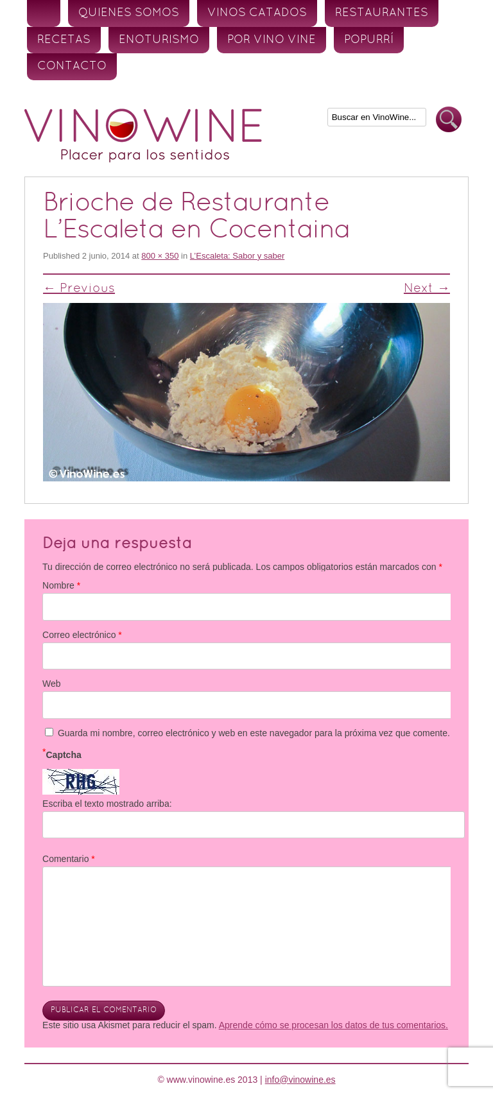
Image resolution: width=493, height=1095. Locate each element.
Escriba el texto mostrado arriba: (107, 803)
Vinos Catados (257, 13)
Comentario (68, 859)
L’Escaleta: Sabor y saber (237, 256)
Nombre (61, 585)
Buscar (448, 120)
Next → (427, 289)
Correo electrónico (82, 635)
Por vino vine (271, 40)
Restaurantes (381, 13)
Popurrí (369, 40)
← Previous (79, 289)
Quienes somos (128, 13)
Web (51, 683)
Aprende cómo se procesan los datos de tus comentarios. (333, 1025)
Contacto (72, 66)
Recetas (64, 40)
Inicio (43, 13)
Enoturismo (159, 40)
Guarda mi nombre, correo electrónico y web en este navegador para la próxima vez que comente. (254, 733)
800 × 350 (159, 256)
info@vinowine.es (300, 1079)
